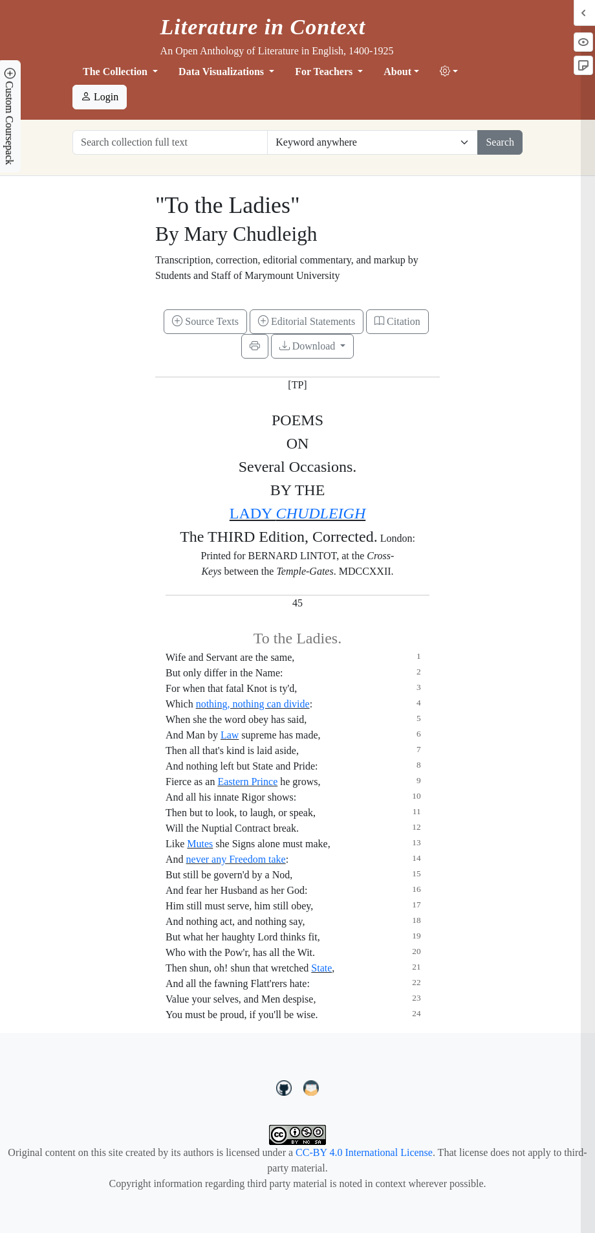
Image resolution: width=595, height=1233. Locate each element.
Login (99, 96)
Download (308, 345)
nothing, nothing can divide (253, 703)
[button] (448, 72)
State (321, 967)
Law (230, 734)
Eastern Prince (247, 781)
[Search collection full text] (170, 142)
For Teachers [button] (325, 71)
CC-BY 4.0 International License (364, 1152)
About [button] (397, 71)
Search (500, 142)
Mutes (200, 843)
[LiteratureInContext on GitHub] (285, 1087)
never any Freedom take (236, 859)
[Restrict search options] (372, 142)
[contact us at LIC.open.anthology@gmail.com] (311, 1087)
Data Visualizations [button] (222, 71)
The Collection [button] (116, 71)
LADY (297, 513)
